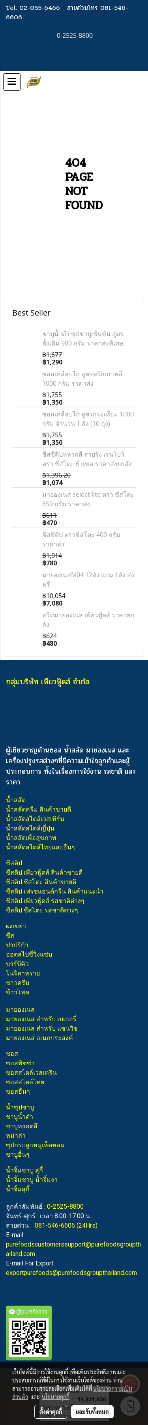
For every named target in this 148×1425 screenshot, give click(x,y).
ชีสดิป (14, 863)
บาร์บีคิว (17, 964)
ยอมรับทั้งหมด (92, 1411)
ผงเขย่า (16, 926)
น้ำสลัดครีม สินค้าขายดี (38, 809)
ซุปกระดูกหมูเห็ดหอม (35, 1145)
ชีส (10, 935)
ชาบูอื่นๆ (18, 1154)
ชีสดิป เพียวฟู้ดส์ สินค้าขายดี (44, 872)
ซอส (12, 1053)
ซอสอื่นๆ (18, 1091)
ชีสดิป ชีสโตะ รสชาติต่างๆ (42, 910)
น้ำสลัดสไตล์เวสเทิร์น (35, 819)
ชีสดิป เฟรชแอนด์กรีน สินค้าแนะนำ (54, 891)
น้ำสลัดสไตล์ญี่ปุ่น (30, 828)
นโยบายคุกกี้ (55, 1396)
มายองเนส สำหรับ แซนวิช (42, 1028)
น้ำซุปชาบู (20, 1107)
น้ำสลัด (16, 800)
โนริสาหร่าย (23, 973)
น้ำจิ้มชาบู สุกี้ (24, 1170)
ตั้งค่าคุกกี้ (50, 1411)
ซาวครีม (18, 983)
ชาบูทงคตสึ (21, 1126)
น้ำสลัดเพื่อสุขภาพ (31, 838)
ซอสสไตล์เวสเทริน (31, 1072)
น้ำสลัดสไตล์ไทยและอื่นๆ (40, 847)
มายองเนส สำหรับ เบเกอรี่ (41, 1019)
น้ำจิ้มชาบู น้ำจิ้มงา (32, 1179)
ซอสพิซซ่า (20, 1063)
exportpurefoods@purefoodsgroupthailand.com (71, 1272)
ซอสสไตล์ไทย (25, 1082)
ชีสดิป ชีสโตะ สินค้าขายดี (41, 882)
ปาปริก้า (17, 945)
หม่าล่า (16, 1135)
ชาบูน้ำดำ (19, 1116)
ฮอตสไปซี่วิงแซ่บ (29, 954)
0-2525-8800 (65, 1206)
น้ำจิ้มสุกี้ (18, 1189)
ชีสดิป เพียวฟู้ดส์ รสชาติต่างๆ (45, 901)
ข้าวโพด (17, 992)
